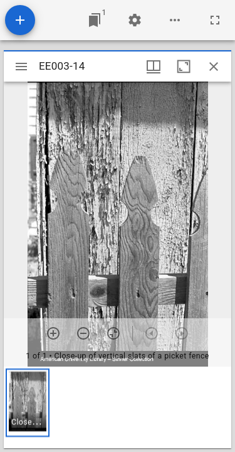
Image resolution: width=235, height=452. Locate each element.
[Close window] (214, 66)
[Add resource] (20, 20)
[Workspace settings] (135, 20)
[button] (27, 403)
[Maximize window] (184, 66)
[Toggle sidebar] (21, 66)
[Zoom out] (83, 333)
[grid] (117, 407)
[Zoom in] (53, 333)
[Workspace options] (175, 20)
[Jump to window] (95, 20)
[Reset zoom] (113, 333)
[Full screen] (215, 20)
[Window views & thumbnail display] (153, 66)
